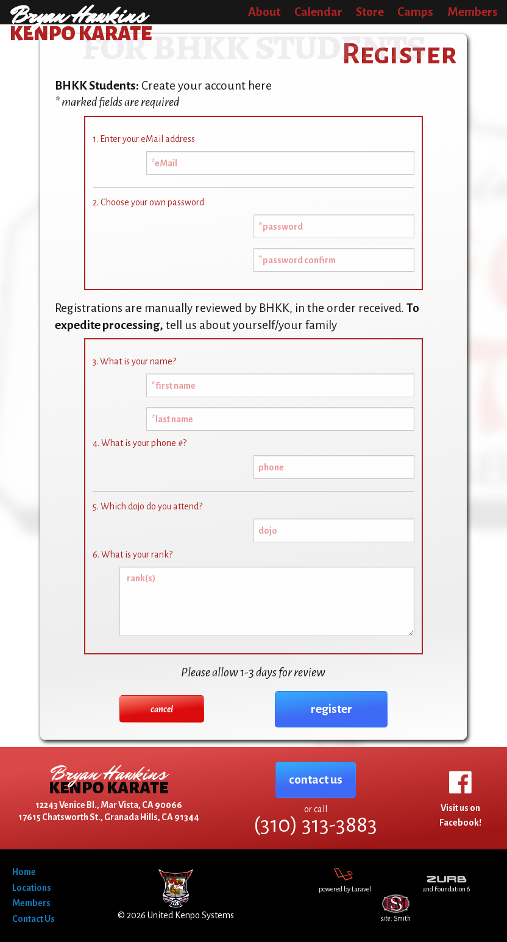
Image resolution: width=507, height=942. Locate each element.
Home (24, 872)
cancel (162, 709)
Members (31, 903)
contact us (315, 779)
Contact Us (33, 919)
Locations (31, 888)
